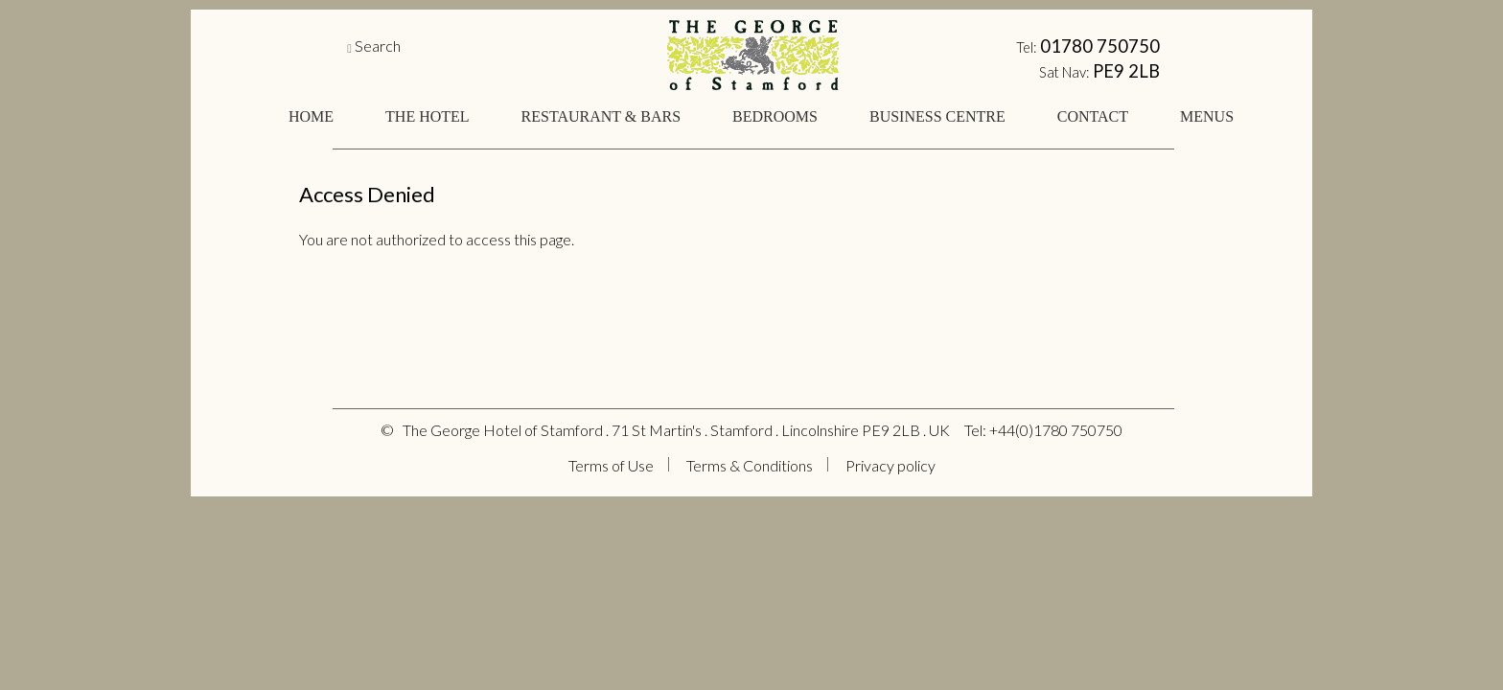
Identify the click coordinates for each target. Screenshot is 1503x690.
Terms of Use (611, 465)
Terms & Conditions (749, 465)
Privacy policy (890, 465)
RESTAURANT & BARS (601, 116)
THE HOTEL (427, 116)
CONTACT (1092, 116)
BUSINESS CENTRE (937, 116)
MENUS (1207, 116)
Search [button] (378, 45)
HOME (311, 116)
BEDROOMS (775, 116)
